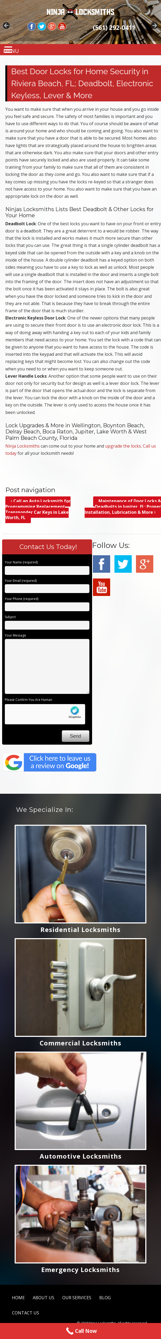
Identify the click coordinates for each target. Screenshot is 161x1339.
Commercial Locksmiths (80, 1042)
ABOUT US (43, 1298)
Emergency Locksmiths (80, 1269)
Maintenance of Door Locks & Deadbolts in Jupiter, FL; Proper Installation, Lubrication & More (123, 506)
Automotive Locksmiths (81, 1156)
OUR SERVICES (76, 1298)
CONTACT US (25, 1313)
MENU (14, 50)
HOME (18, 1298)
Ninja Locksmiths (22, 446)
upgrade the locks (123, 446)
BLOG (105, 1298)
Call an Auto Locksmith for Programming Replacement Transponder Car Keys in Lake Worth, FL (38, 509)
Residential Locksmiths (80, 929)
